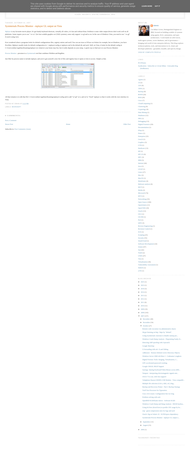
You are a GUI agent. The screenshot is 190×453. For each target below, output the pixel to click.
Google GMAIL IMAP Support (153, 366)
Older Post (127, 124)
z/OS (140, 271)
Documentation (143, 127)
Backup (140, 91)
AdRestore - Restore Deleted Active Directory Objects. (161, 353)
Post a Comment (10, 120)
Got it (157, 6)
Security (141, 238)
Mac (139, 175)
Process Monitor (10, 53)
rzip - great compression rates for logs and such (158, 411)
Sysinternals (31, 53)
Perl (139, 220)
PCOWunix (142, 63)
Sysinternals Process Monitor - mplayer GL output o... (160, 418)
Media (140, 190)
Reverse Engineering (145, 226)
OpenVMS (141, 208)
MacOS (140, 178)
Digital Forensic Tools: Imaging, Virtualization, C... (160, 360)
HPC (139, 157)
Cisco (140, 100)
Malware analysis (144, 184)
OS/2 (140, 214)
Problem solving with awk (151, 397)
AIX (139, 85)
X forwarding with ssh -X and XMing (155, 349)
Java (139, 166)
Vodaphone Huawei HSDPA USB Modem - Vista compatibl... (163, 380)
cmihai (156, 25)
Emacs (140, 133)
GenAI (140, 139)
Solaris (140, 247)
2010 (143, 306)
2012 (143, 299)
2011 (143, 302)
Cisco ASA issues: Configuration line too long (158, 394)
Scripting (141, 235)
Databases (141, 115)
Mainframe (142, 181)
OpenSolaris (142, 205)
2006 (143, 430)
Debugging (142, 121)
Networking (142, 199)
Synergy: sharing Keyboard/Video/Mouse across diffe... (161, 370)
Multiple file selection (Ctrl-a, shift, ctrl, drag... (158, 383)
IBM (139, 160)
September (146, 422)
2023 (143, 285)
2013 (143, 295)
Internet (140, 163)
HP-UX (140, 154)
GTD (140, 145)
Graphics (141, 142)
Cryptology (142, 109)
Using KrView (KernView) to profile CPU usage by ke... (161, 407)
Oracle (140, 211)
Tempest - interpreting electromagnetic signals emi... (160, 373)
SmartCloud (142, 241)
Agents (140, 80)
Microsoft (16, 107)
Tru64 (140, 253)
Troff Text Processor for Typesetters (154, 390)
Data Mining (142, 112)
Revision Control (144, 229)
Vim (139, 259)
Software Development (146, 244)
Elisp (140, 130)
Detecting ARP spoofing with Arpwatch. (156, 342)
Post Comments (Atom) (22, 129)
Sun (139, 250)
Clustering (141, 106)
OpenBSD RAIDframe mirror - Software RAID (158, 401)
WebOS (140, 268)
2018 (143, 289)
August (145, 425)
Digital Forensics (144, 124)
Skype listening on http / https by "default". (157, 332)
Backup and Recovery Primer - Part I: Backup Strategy (161, 387)
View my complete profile (149, 52)
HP (139, 151)
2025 (143, 282)
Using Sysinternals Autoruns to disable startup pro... (160, 336)
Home (68, 124)
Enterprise (141, 136)
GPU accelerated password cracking (154, 363)
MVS (140, 196)
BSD (139, 97)
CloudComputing (144, 103)
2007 (143, 316)
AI (139, 83)
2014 (143, 292)
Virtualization (142, 262)
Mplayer (8, 31)
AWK (140, 88)
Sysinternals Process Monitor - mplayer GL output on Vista (33, 26)
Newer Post (9, 124)
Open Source (142, 202)
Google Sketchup (148, 346)
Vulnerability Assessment (147, 265)
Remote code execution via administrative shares (159, 329)
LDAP (140, 169)
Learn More (147, 6)
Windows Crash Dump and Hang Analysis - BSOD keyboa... (163, 404)
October (146, 326)
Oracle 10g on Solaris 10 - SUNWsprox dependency (160, 414)
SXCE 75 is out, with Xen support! (154, 377)
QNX (140, 223)
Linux (140, 172)
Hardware (141, 148)
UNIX (140, 256)
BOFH (140, 94)
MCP (140, 187)
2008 (143, 313)
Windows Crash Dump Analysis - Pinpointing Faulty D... (161, 339)
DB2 (139, 118)
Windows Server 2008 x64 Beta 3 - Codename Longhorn (161, 356)
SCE (139, 232)
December (146, 319)
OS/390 (140, 217)
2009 (143, 309)
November (146, 322)
